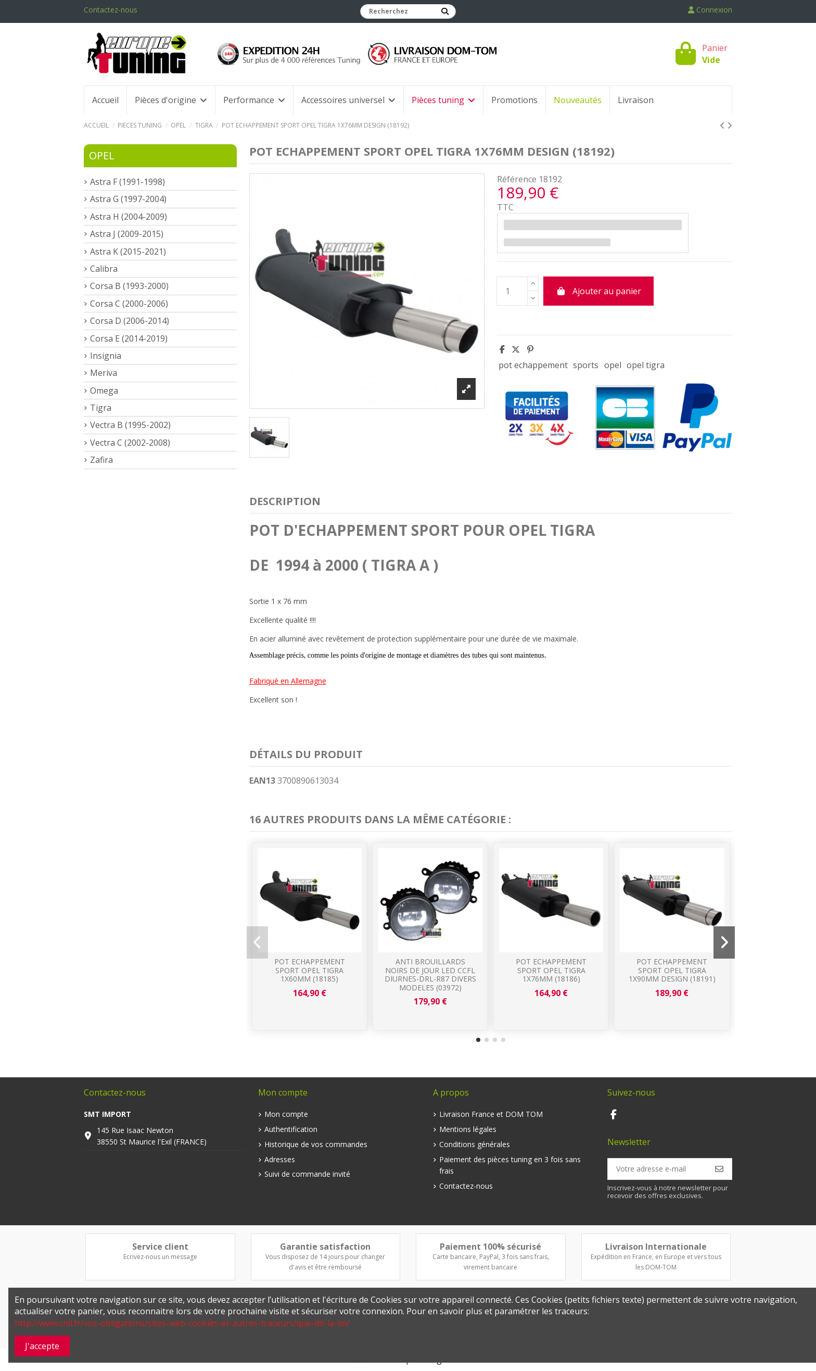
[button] (478, 1040)
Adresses (279, 1159)
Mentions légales (467, 1129)
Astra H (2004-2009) (128, 216)
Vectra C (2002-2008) (130, 442)
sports (585, 365)
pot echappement (533, 365)
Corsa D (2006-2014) (129, 320)
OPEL (101, 155)
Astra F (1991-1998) (127, 181)
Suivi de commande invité (307, 1174)
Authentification (290, 1129)
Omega (104, 390)
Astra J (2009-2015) (126, 234)
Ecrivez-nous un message (160, 1256)
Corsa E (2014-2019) (129, 338)
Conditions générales (474, 1144)
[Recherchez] (445, 11)
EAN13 (262, 780)
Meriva (103, 373)
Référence (517, 179)
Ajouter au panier (598, 291)
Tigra (100, 407)
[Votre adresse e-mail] (657, 1169)
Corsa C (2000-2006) (129, 303)
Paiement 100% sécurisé (490, 1246)
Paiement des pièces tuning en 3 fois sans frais (510, 1165)
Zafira (101, 460)
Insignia (105, 355)
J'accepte (42, 1346)
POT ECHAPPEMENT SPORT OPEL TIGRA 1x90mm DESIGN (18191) (672, 970)
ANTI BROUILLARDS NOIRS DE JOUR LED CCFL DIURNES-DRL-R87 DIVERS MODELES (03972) (430, 974)
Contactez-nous (110, 10)
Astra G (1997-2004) (128, 199)
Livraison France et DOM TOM (491, 1114)
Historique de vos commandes (315, 1144)
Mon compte (286, 1114)
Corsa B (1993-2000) (129, 286)
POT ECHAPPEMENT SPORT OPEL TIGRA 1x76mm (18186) (551, 970)
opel (612, 365)
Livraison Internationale (656, 1246)
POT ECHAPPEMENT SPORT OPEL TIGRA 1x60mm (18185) (309, 970)
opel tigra (646, 365)
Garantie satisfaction (325, 1246)
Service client (160, 1246)
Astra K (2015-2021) (128, 251)
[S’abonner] (719, 1169)
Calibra (104, 268)
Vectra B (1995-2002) (130, 425)
